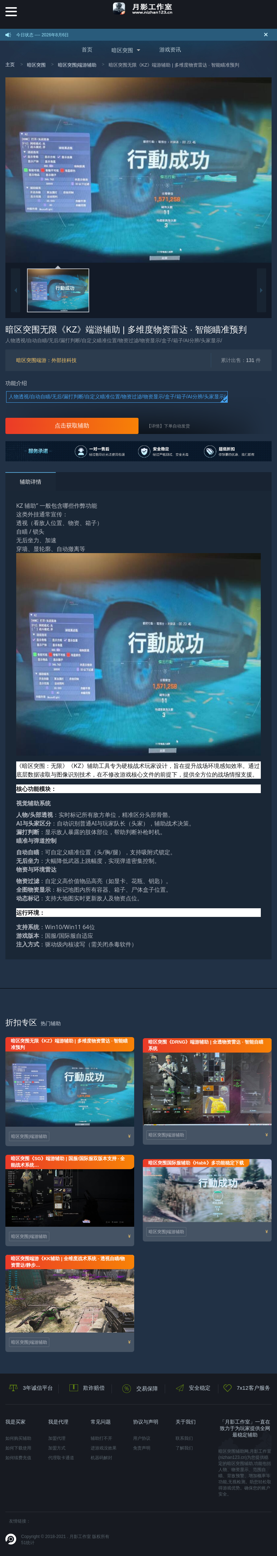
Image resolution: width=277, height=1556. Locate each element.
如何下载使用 (18, 1448)
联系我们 (184, 1438)
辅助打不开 (101, 1438)
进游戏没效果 (104, 1448)
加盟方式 (56, 1448)
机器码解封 (101, 1457)
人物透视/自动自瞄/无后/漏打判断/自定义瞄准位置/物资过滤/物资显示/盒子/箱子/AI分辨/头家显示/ (117, 396)
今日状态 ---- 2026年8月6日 (42, 34)
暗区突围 (122, 50)
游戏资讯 (170, 49)
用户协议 (141, 1438)
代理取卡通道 (61, 1457)
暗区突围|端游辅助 (77, 65)
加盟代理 (56, 1438)
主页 (10, 64)
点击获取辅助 (72, 425)
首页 (87, 49)
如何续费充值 (18, 1457)
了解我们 (184, 1448)
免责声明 (141, 1448)
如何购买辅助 (18, 1438)
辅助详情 (30, 482)
